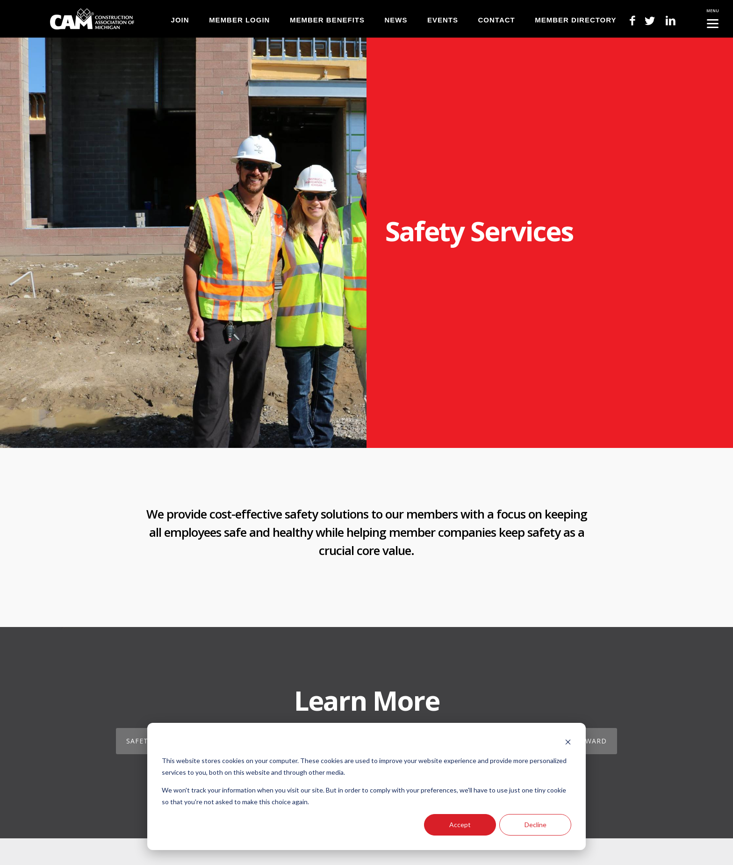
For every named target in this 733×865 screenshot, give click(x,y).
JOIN (180, 20)
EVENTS (442, 20)
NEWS (395, 20)
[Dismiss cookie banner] (568, 743)
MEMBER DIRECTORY (575, 20)
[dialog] (366, 786)
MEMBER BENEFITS (327, 20)
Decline (535, 825)
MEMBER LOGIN (239, 20)
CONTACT (496, 20)
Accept (460, 825)
